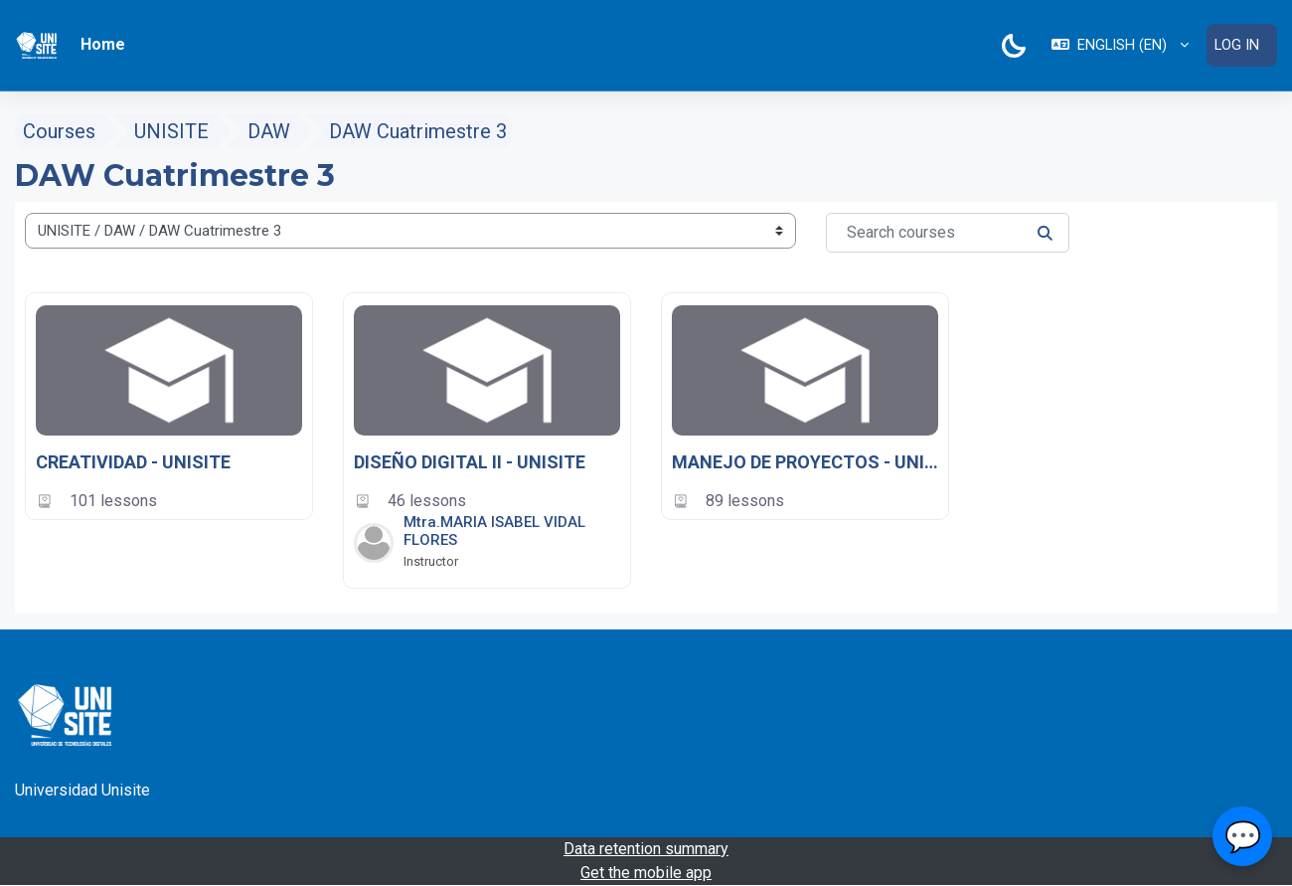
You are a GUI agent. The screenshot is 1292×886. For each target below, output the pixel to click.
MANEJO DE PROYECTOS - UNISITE (805, 461)
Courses (59, 131)
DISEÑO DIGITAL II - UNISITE (469, 461)
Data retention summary (646, 848)
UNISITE (171, 131)
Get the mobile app (646, 872)
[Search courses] (947, 233)
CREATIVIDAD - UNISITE (133, 461)
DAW (268, 131)
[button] (1118, 45)
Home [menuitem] (103, 44)
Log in (1236, 45)
